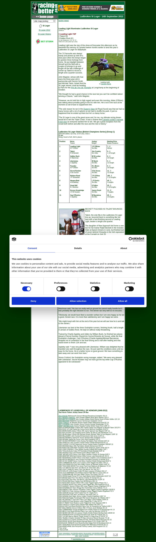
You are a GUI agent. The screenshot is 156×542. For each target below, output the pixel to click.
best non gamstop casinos (86, 534)
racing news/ (63, 21)
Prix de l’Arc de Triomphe (81, 88)
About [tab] (123, 248)
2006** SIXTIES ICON (66, 426)
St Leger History (44, 34)
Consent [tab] (32, 248)
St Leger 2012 (44, 30)
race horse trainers (99, 534)
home (60, 533)
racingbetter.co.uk (79, 539)
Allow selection (78, 301)
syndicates (86, 536)
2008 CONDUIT (63, 422)
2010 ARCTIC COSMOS (66, 419)
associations (66, 533)
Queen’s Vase (89, 109)
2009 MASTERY (64, 421)
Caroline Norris (106, 84)
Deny (33, 301)
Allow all (122, 301)
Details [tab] (78, 248)
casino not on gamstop (64, 534)
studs (80, 536)
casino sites (75, 534)
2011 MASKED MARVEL (66, 417)
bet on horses (87, 533)
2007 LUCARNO (64, 424)
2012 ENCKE (62, 416)
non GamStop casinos (77, 533)
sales (76, 536)
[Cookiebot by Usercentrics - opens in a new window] (131, 239)
